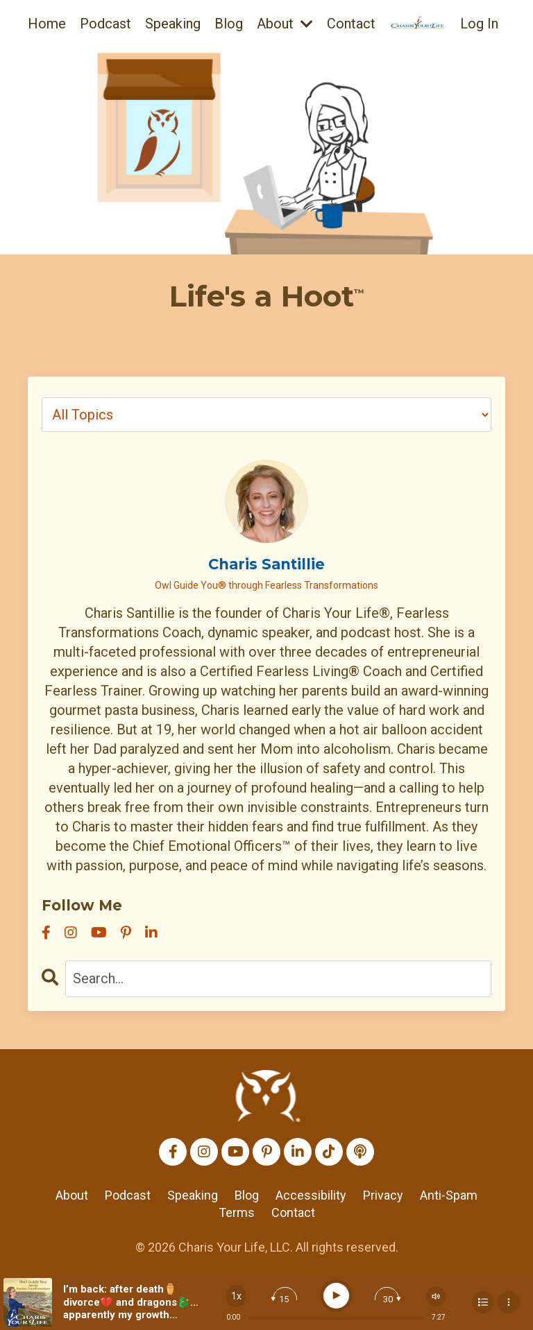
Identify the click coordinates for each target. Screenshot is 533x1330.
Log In (479, 23)
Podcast (105, 23)
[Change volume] (436, 1296)
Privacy (383, 1195)
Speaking (173, 23)
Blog (228, 23)
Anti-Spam (448, 1195)
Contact (351, 23)
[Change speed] (236, 1296)
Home (47, 23)
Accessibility (311, 1195)
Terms (237, 1212)
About (285, 23)
